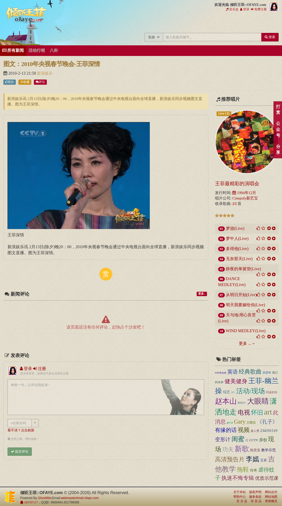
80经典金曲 (221, 373)
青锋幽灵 (271, 501)
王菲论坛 (202, 23)
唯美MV (242, 403)
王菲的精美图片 (167, 23)
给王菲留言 (219, 23)
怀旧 (257, 412)
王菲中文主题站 (115, 23)
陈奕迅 (255, 450)
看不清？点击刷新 (21, 430)
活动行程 (36, 50)
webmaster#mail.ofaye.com (80, 498)
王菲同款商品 (271, 23)
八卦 (54, 50)
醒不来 (230, 423)
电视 (244, 412)
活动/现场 (250, 391)
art (268, 412)
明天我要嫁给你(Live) (245, 305)
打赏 (278, 109)
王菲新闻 (150, 23)
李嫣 (252, 459)
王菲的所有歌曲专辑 (132, 23)
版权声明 (255, 492)
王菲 (263, 460)
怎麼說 (251, 422)
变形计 (223, 439)
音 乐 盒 (241, 501)
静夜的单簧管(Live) (243, 269)
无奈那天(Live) (239, 258)
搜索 (270, 37)
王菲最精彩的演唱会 (237, 183)
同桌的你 (271, 392)
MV (233, 392)
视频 (244, 429)
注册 (39, 368)
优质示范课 (266, 478)
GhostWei (44, 498)
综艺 (226, 392)
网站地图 (271, 496)
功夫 (228, 449)
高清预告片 (230, 459)
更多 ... (245, 343)
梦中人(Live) (237, 238)
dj (247, 440)
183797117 (30, 502)
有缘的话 (226, 430)
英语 (232, 372)
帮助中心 (239, 496)
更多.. (201, 293)
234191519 (268, 431)
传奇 (253, 470)
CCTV (253, 440)
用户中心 (236, 23)
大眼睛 (258, 401)
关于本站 (239, 492)
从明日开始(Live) (241, 295)
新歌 (242, 449)
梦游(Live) (235, 228)
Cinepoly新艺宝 (245, 198)
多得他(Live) (237, 248)
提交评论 (19, 451)
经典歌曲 (250, 372)
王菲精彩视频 (184, 23)
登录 (244, 9)
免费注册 (259, 9)
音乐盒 (232, 9)
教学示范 (268, 450)
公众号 (278, 129)
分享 (278, 149)
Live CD (223, 113)
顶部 (274, 309)
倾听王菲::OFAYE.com (26, 15)
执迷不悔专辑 (237, 478)
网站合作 (271, 492)
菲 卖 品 (256, 501)
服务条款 (255, 496)
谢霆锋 (267, 372)
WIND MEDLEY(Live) (245, 331)
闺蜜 (238, 439)
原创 (263, 440)
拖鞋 (243, 469)
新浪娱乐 (45, 73)
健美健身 (236, 381)
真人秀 (255, 430)
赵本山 (226, 401)
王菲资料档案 (254, 23)
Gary (240, 421)
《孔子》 (267, 422)
